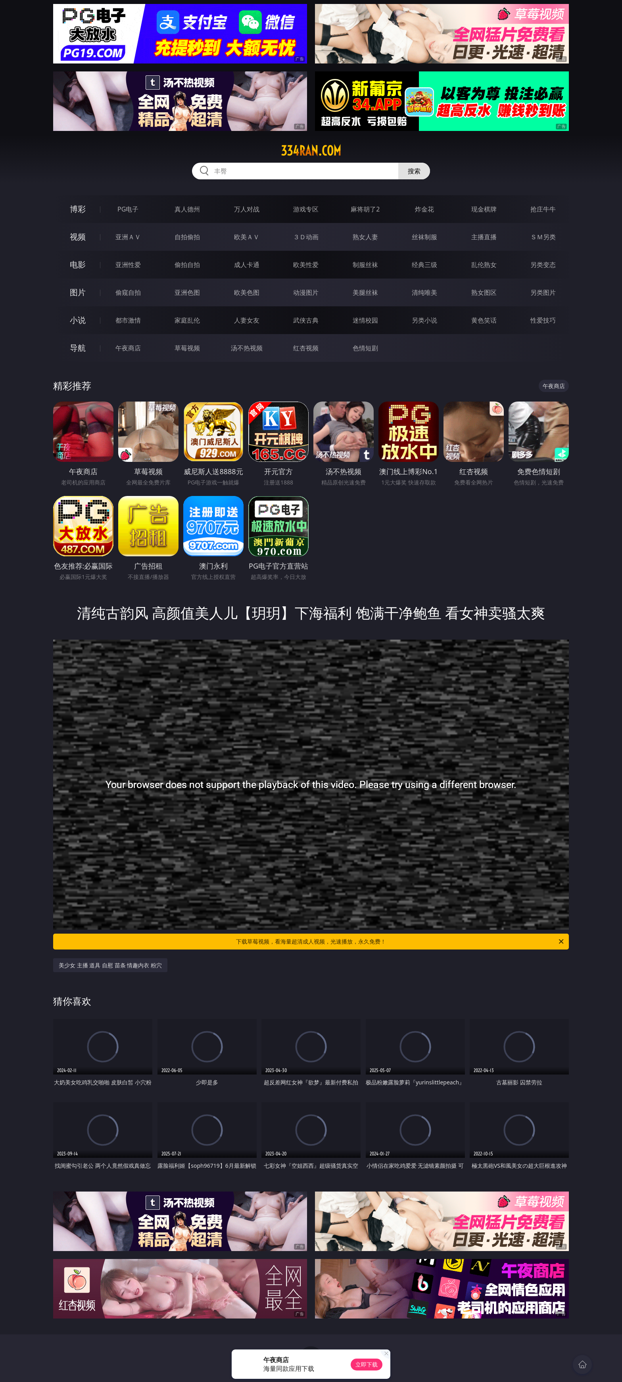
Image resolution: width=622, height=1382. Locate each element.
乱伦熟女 (484, 264)
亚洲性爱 (128, 264)
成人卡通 (246, 264)
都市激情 (128, 320)
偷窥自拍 (128, 292)
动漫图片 (306, 292)
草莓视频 (187, 348)
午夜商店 (128, 348)
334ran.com (311, 151)
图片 (78, 292)
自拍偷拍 (187, 237)
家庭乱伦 (187, 320)
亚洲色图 (187, 292)
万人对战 (246, 209)
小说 (78, 320)
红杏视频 (306, 348)
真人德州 (187, 209)
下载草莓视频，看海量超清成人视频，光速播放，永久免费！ (400, 941)
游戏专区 (306, 209)
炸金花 (424, 209)
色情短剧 (365, 348)
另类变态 (543, 264)
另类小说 (424, 320)
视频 (78, 236)
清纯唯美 (424, 292)
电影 (78, 264)
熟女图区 (484, 292)
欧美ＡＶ (246, 237)
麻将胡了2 (365, 209)
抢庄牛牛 (543, 209)
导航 (78, 347)
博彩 (78, 209)
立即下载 (366, 1364)
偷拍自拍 (187, 264)
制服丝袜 (365, 264)
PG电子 (127, 209)
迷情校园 (365, 320)
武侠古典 (306, 320)
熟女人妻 (365, 237)
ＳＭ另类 (543, 237)
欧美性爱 (306, 264)
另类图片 (543, 292)
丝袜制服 (424, 237)
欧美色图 (246, 292)
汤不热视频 (247, 348)
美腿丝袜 (365, 292)
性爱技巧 (543, 320)
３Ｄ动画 (306, 237)
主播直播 (484, 237)
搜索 (414, 171)
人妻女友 (246, 320)
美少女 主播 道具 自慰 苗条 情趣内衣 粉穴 (110, 965)
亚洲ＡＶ (128, 237)
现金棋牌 (484, 209)
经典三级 (424, 264)
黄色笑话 (484, 320)
